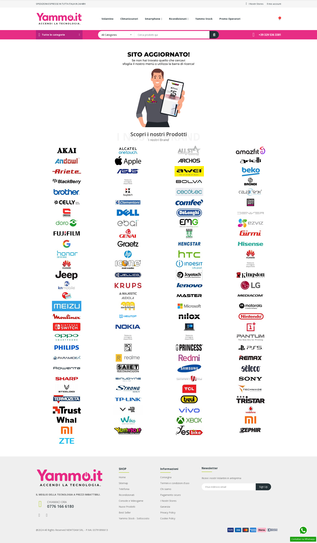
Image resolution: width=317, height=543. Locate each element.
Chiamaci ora (57, 502)
